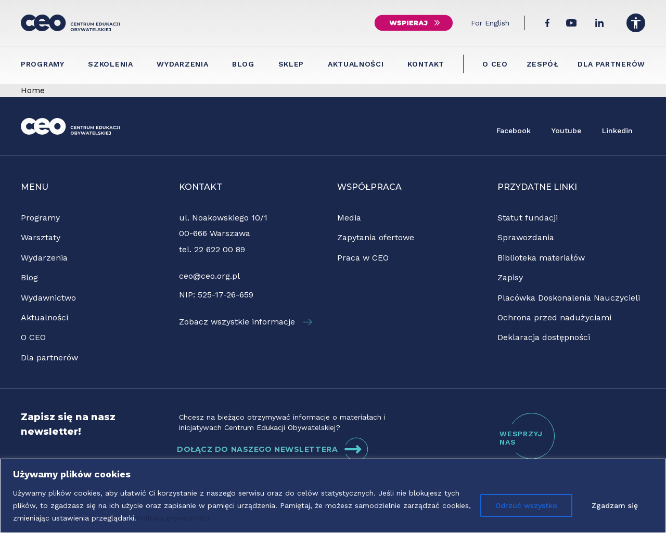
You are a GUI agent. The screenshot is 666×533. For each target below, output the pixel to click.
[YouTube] (571, 23)
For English (490, 23)
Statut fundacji (527, 218)
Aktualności (356, 64)
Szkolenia (110, 64)
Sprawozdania (525, 237)
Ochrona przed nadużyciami (554, 317)
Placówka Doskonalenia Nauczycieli (568, 298)
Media (349, 218)
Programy (43, 64)
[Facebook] (547, 23)
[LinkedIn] (599, 23)
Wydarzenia (182, 64)
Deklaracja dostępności (543, 337)
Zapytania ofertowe (375, 237)
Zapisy (510, 277)
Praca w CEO (363, 258)
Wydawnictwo (48, 298)
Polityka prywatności (172, 518)
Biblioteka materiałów (541, 258)
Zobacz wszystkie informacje (245, 322)
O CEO (495, 64)
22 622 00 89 (219, 249)
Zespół (543, 64)
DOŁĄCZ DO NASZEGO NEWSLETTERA (273, 449)
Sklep (291, 64)
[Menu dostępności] (635, 23)
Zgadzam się (615, 505)
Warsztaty (40, 237)
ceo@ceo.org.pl (209, 276)
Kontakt (425, 64)
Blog (243, 64)
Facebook (513, 130)
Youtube (566, 130)
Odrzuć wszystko (526, 505)
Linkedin (617, 130)
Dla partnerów (611, 64)
